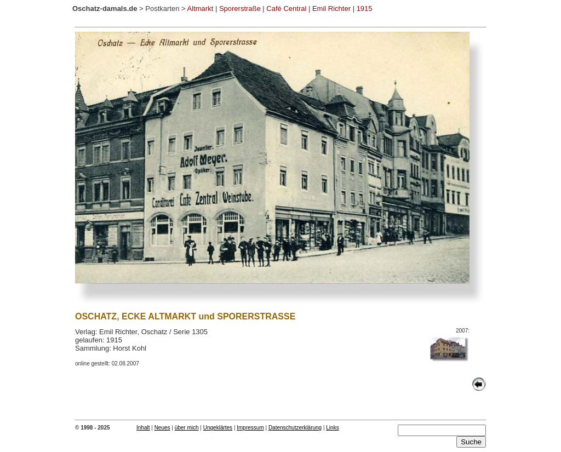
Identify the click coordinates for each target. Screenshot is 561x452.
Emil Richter (331, 8)
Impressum (250, 428)
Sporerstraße (240, 8)
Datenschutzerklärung (295, 428)
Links (332, 428)
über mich (187, 428)
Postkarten (162, 8)
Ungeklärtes (217, 428)
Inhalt (143, 428)
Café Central (286, 8)
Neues (162, 428)
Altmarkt (200, 8)
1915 (365, 8)
